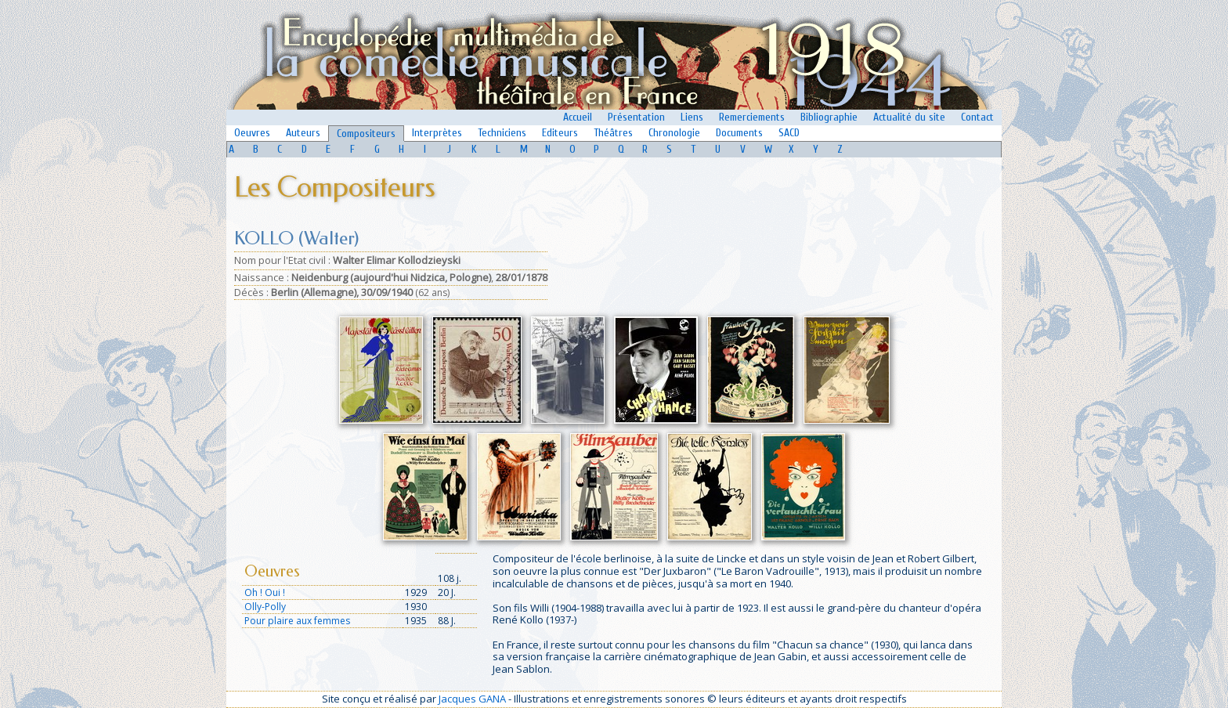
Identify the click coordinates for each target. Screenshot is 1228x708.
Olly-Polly (265, 606)
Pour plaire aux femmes (297, 620)
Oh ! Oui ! (264, 592)
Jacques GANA (472, 699)
